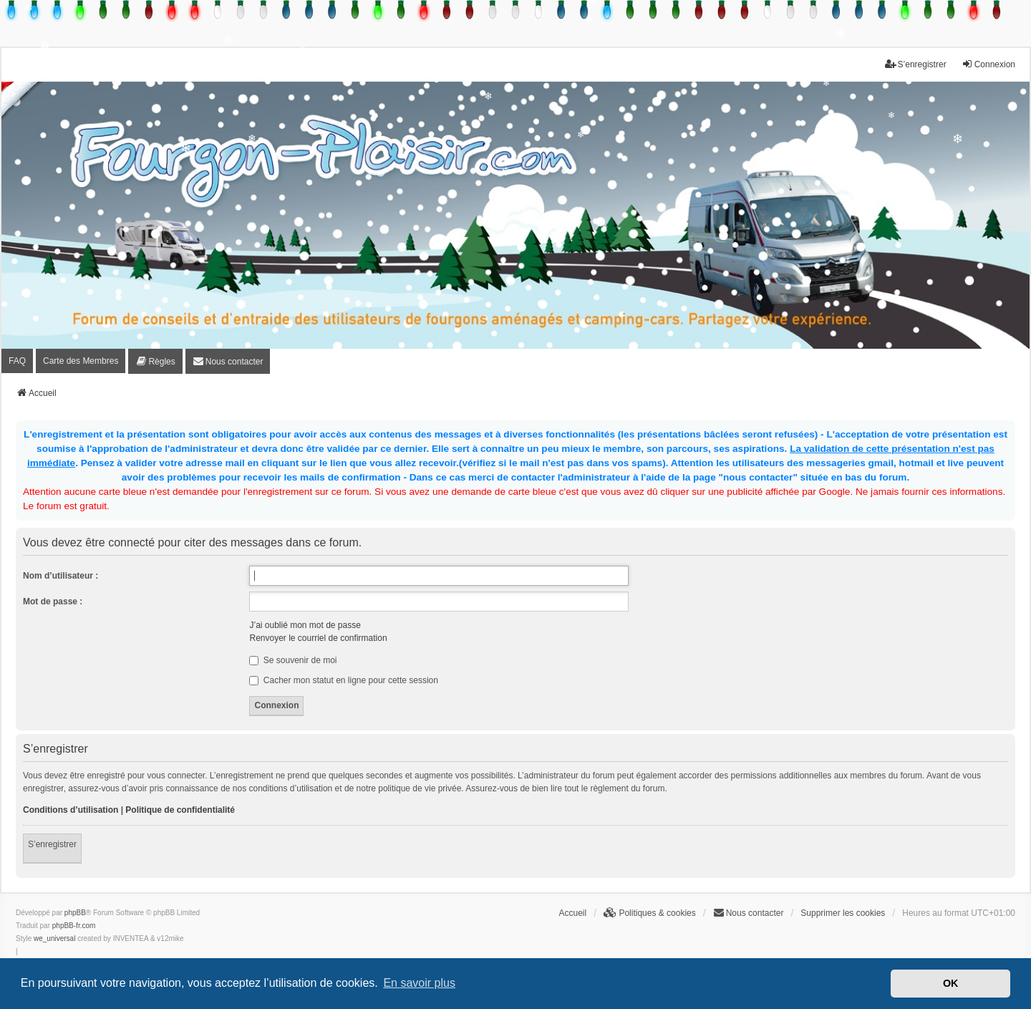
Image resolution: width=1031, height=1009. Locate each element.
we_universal (54, 938)
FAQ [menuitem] (17, 361)
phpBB (75, 913)
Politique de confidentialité (180, 810)
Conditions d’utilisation (70, 810)
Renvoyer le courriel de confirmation (318, 638)
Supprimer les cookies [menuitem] (842, 913)
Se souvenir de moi (293, 660)
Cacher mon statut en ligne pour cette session (343, 680)
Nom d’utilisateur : (60, 576)
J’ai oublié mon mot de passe (304, 625)
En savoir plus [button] (419, 983)
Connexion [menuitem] (988, 64)
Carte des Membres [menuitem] (80, 361)
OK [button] (951, 983)
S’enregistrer (52, 844)
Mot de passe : (52, 602)
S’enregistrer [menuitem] (916, 64)
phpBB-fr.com (74, 926)
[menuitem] (155, 361)
